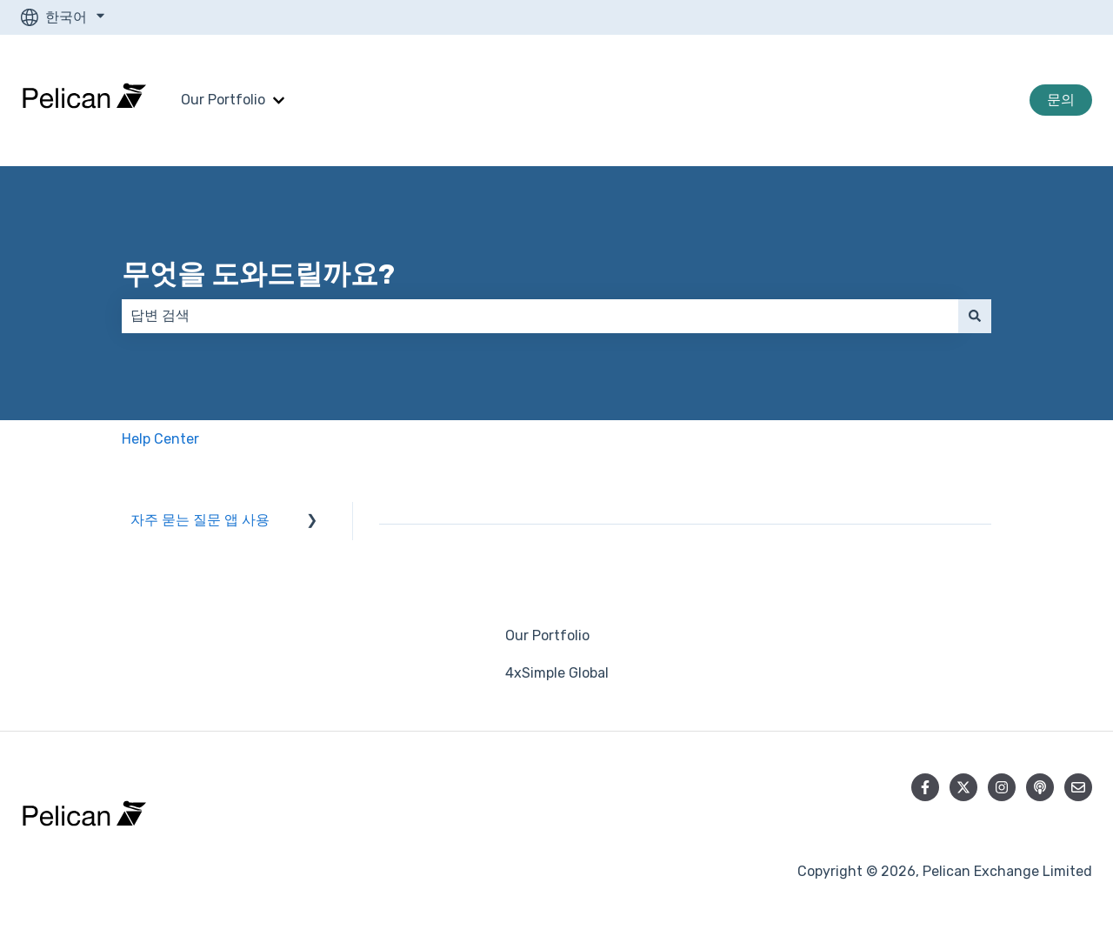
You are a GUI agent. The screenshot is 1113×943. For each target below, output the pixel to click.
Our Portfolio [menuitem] (547, 635)
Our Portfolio (223, 99)
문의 (1061, 99)
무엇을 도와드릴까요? (258, 274)
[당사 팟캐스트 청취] (1040, 787)
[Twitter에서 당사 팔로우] (963, 787)
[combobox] (540, 315)
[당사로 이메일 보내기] (1078, 787)
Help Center (160, 439)
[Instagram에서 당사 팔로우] (1002, 787)
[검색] (974, 315)
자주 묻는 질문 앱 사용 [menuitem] (200, 520)
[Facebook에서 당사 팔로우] (925, 787)
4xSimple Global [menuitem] (557, 673)
